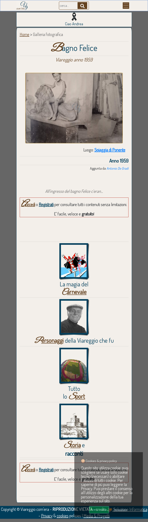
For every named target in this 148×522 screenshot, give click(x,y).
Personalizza (120, 509)
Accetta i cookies (99, 509)
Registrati (46, 204)
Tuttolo (74, 392)
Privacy (46, 515)
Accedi (28, 204)
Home (24, 34)
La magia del (74, 288)
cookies (63, 515)
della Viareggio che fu (74, 340)
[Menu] (126, 5)
